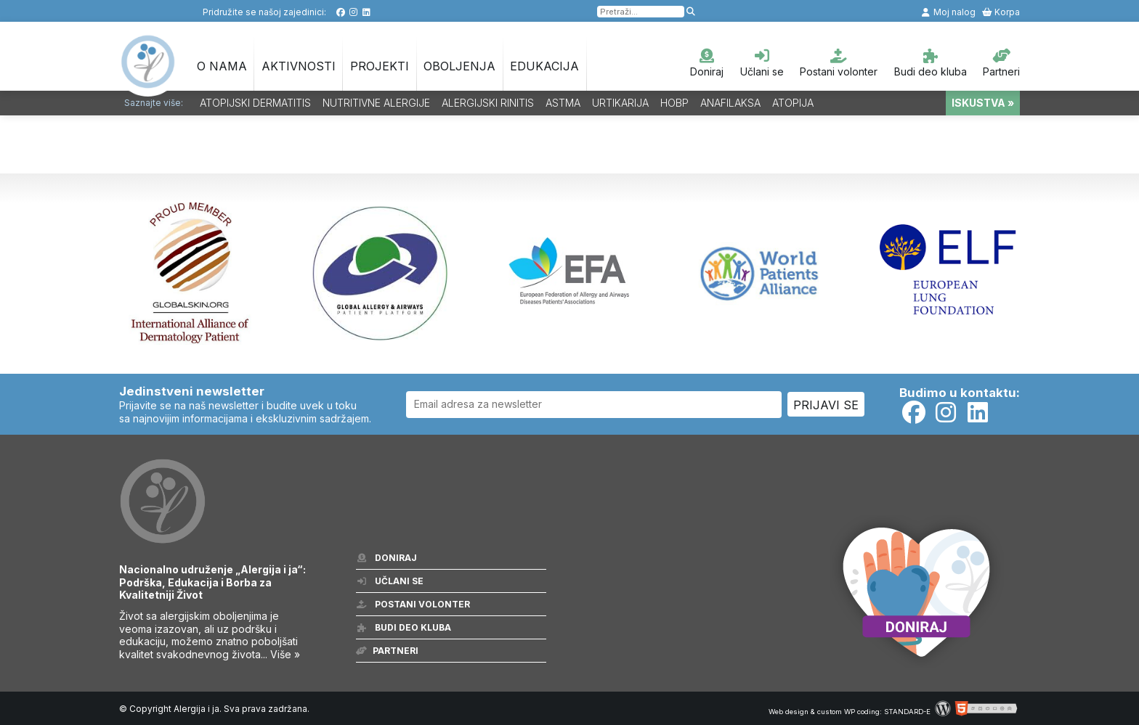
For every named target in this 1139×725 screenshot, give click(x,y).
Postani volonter (838, 63)
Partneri (1001, 63)
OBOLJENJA (459, 66)
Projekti (379, 66)
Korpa (1000, 12)
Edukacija (544, 66)
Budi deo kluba (930, 63)
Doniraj (706, 63)
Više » (285, 654)
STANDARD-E (907, 712)
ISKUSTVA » (983, 103)
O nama (222, 66)
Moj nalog (948, 12)
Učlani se (762, 63)
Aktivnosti (299, 66)
